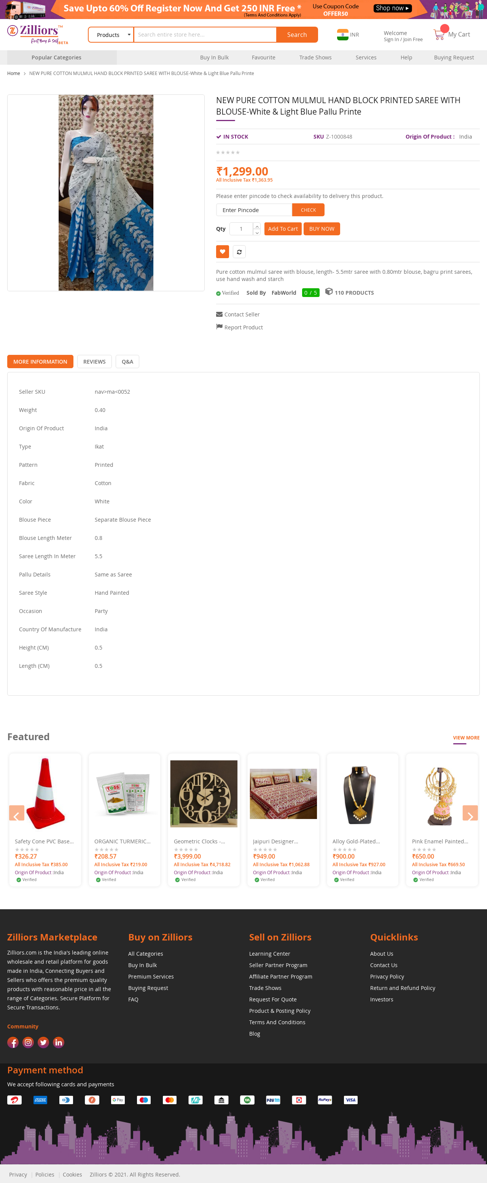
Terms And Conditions (277, 1020)
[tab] (38, 359)
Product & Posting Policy (279, 1008)
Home (13, 73)
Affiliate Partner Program (280, 974)
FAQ (133, 997)
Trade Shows (265, 986)
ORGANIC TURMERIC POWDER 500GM (200, 839)
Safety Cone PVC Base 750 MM (121, 839)
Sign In (391, 39)
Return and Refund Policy (402, 986)
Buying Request (148, 986)
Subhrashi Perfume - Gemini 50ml (41, 839)
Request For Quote (273, 997)
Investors (381, 997)
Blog (254, 1031)
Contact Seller (242, 314)
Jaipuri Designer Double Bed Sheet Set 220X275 (360, 839)
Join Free (413, 39)
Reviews (89, 359)
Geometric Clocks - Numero (276, 839)
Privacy (18, 1172)
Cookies (72, 1172)
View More (466, 736)
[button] (348, 34)
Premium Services (151, 974)
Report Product (243, 327)
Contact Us (384, 963)
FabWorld (284, 292)
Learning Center (269, 951)
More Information (38, 359)
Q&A (118, 359)
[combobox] (206, 35)
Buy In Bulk (142, 963)
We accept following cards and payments (60, 1082)
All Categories (145, 951)
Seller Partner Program (278, 963)
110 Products (354, 292)
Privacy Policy (387, 974)
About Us (381, 951)
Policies (44, 1172)
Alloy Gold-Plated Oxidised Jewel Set (435, 839)
